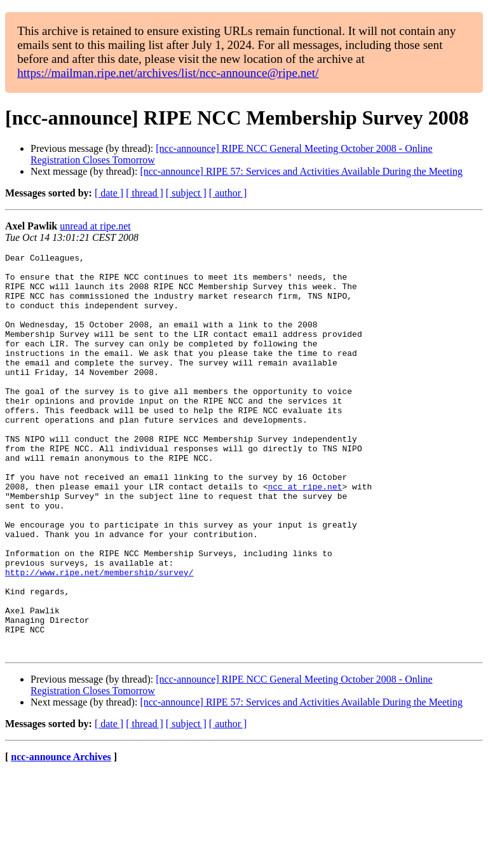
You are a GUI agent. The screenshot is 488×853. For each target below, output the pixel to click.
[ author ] (228, 193)
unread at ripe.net (95, 226)
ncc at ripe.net (305, 534)
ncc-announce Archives (61, 836)
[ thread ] (144, 193)
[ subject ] (186, 193)
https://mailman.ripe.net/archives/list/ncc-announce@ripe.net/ (167, 72)
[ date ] (109, 193)
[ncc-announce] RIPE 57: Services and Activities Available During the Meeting (301, 171)
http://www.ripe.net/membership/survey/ (99, 637)
